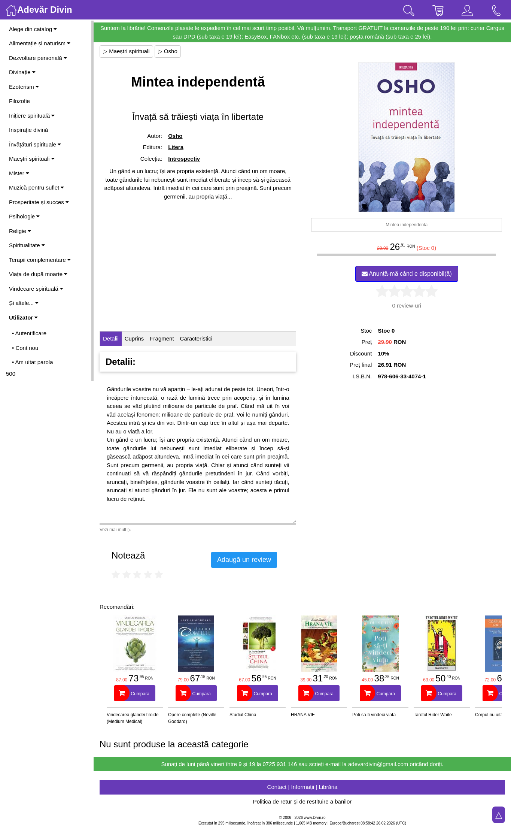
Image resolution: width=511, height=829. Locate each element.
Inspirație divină (28, 130)
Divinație (22, 72)
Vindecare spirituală (36, 288)
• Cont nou (25, 348)
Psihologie (24, 216)
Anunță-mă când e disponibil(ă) (407, 273)
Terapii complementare (40, 260)
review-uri (409, 305)
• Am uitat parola (32, 362)
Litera (175, 147)
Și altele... (24, 303)
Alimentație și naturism (39, 43)
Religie (20, 231)
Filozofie (19, 101)
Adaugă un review (244, 559)
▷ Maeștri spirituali (126, 51)
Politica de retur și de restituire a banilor (302, 801)
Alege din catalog (33, 29)
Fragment (162, 338)
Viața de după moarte (38, 274)
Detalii (111, 338)
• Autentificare (29, 333)
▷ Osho (167, 51)
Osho (175, 136)
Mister (19, 173)
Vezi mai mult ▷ (115, 529)
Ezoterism (24, 87)
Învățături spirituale (35, 144)
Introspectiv (184, 158)
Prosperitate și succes (39, 202)
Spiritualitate (27, 245)
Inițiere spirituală (32, 115)
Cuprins (134, 338)
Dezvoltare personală (38, 58)
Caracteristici (196, 338)
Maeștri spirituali (32, 158)
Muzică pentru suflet (36, 187)
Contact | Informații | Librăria (302, 787)
